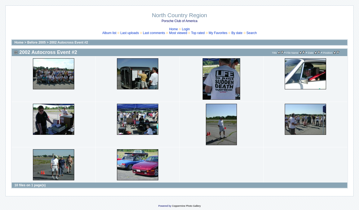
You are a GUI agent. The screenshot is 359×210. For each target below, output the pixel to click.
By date (237, 33)
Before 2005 (36, 42)
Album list (109, 33)
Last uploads (129, 33)
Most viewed (178, 33)
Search (251, 33)
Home (173, 29)
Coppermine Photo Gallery (186, 206)
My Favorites (218, 33)
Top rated (198, 33)
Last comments (154, 33)
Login (186, 29)
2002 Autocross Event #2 (68, 42)
